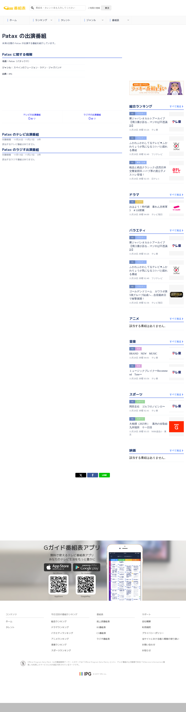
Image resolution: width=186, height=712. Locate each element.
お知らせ (146, 650)
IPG (10, 73)
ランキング (42, 20)
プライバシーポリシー (153, 633)
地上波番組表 (103, 621)
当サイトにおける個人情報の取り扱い (160, 638)
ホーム (12, 20)
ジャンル (94, 20)
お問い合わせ (148, 644)
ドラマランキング (60, 627)
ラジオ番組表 (103, 638)
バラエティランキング (62, 633)
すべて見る (176, 106)
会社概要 (146, 621)
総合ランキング (58, 621)
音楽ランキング (58, 644)
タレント (64, 20)
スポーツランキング (61, 650)
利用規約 (146, 627)
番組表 (119, 20)
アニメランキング (60, 638)
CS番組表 (101, 633)
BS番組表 (101, 627)
